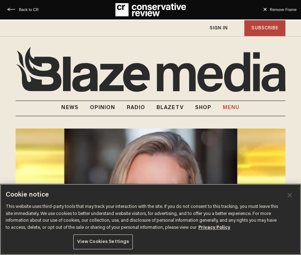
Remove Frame (283, 9)
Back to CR (29, 9)
